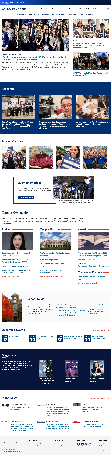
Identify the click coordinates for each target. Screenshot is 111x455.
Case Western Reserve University (13, 442)
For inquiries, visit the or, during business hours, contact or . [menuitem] (37, 446)
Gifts (75, 40)
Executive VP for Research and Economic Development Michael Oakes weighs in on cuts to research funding (22, 427)
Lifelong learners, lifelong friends (15, 266)
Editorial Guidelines (59, 446)
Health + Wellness (20, 14)
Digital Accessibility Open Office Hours (99, 337)
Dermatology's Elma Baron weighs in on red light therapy (93, 409)
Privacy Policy (12, 449)
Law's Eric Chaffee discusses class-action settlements (93, 425)
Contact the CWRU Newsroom (62, 443)
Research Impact (45, 9)
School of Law (94, 307)
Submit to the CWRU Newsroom (62, 450)
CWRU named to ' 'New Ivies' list (21, 408)
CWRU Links (103, 441)
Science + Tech (73, 14)
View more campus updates (51, 276)
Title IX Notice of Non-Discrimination (11, 451)
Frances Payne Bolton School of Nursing (71, 310)
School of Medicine (96, 309)
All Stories (81, 9)
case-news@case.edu (42, 448)
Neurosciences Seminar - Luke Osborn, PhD (73, 337)
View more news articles (97, 398)
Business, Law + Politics (59, 14)
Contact (89, 9)
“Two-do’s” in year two (49, 259)
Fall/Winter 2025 (44, 383)
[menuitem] (20, 14)
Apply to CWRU (103, 443)
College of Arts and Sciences (67, 307)
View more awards (86, 259)
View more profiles (10, 276)
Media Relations (72, 9)
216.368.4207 (31, 448)
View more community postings (91, 283)
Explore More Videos (26, 197)
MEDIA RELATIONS (34, 441)
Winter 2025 (68, 382)
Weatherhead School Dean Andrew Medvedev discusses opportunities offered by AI (57, 426)
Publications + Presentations (11, 54)
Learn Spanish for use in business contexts (91, 278)
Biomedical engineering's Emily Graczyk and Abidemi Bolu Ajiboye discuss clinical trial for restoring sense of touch (57, 411)
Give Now (101, 446)
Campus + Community (58, 9)
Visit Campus (102, 448)
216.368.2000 (5, 447)
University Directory (104, 450)
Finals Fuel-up (14, 336)
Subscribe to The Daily (60, 448)
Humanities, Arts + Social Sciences (39, 14)
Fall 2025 (93, 382)
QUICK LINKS (59, 441)
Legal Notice (5, 449)
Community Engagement (88, 14)
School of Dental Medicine (99, 305)
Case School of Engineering (67, 305)
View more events (101, 330)
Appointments (83, 266)
